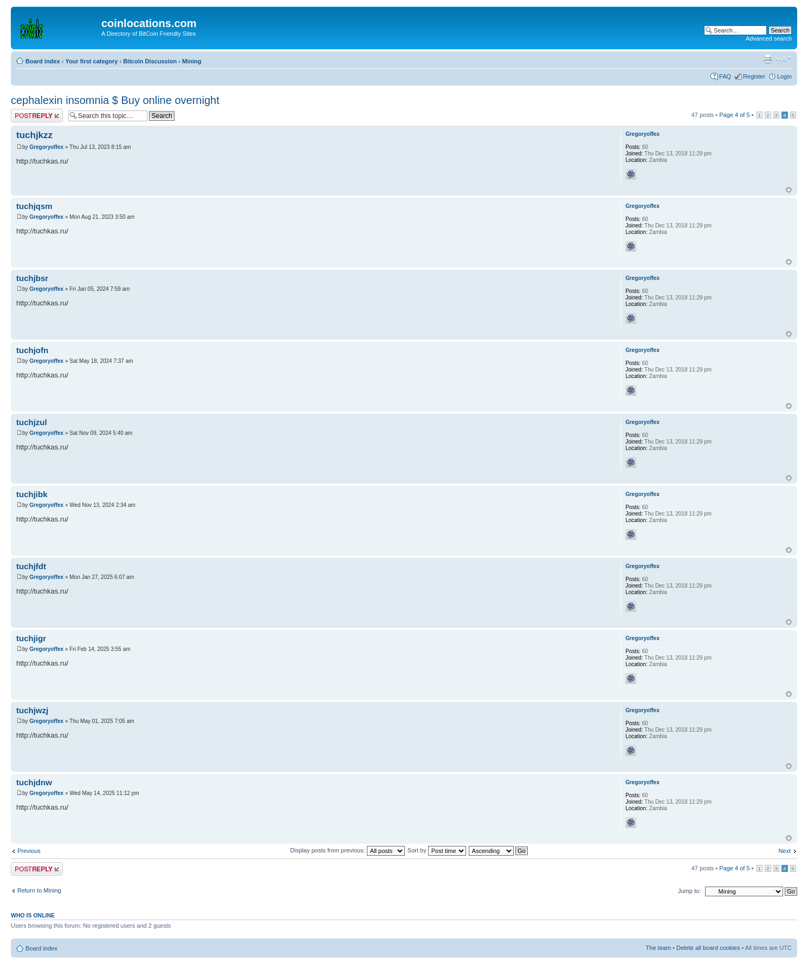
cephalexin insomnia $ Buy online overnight (115, 100)
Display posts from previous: (347, 850)
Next (784, 851)
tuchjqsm (34, 206)
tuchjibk (32, 494)
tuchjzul (31, 422)
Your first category (91, 61)
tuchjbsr (32, 278)
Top (789, 190)
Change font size (784, 59)
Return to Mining (39, 890)
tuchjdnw (34, 782)
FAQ (725, 76)
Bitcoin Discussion (150, 61)
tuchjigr (31, 638)
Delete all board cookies (708, 948)
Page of (734, 115)
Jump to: (689, 891)
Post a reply (37, 115)
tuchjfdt (31, 566)
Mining (191, 61)
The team (658, 948)
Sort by (437, 850)
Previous (29, 851)
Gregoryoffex (46, 147)
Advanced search (769, 38)
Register (754, 76)
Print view (767, 59)
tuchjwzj (32, 710)
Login (784, 76)
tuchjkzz (34, 135)
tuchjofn (32, 350)
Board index (42, 61)
